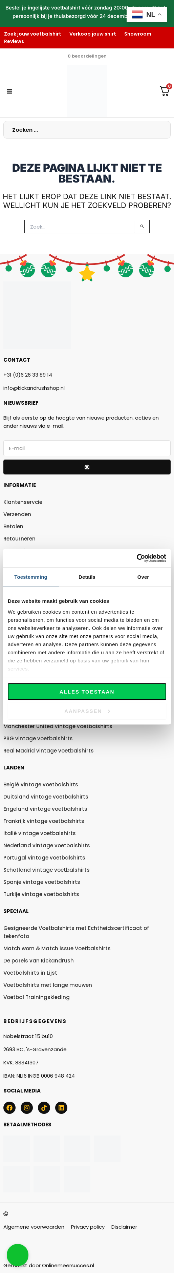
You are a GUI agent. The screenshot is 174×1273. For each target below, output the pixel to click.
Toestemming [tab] (30, 577)
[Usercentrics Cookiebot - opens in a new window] (136, 558)
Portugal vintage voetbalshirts (44, 857)
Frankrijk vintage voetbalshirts (43, 821)
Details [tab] (87, 577)
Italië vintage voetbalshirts (39, 833)
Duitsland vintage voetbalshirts (45, 796)
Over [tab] (143, 577)
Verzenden (17, 514)
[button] (9, 91)
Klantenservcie (22, 502)
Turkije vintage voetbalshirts (41, 894)
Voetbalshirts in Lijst (30, 972)
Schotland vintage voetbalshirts (46, 869)
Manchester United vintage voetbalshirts (57, 726)
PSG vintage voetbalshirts (38, 738)
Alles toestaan (87, 692)
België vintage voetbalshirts (40, 784)
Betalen (13, 526)
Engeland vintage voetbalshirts (45, 808)
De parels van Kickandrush (38, 960)
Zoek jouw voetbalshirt (32, 33)
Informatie (19, 485)
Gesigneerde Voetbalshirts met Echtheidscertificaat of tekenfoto (76, 932)
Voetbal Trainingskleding (36, 997)
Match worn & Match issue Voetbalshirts (57, 948)
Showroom (137, 33)
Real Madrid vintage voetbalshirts (48, 750)
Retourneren (19, 538)
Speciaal (16, 911)
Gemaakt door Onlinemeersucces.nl (48, 1265)
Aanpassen (87, 711)
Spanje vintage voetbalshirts (41, 882)
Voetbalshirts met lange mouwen (47, 985)
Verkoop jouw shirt (92, 33)
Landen (13, 767)
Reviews (14, 41)
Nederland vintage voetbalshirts (46, 845)
